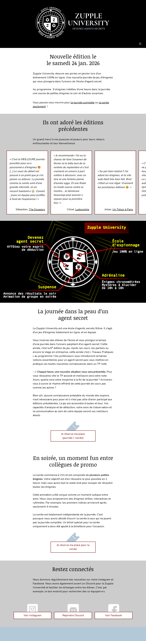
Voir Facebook (113, 615)
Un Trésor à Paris (122, 209)
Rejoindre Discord (73, 615)
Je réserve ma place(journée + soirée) (73, 436)
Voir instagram (32, 615)
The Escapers (37, 209)
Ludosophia (82, 209)
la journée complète (82, 102)
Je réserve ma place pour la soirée (73, 547)
